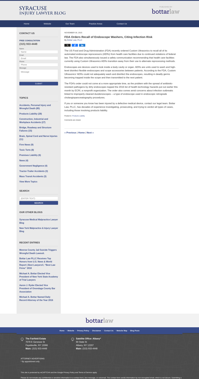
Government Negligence (32, 164)
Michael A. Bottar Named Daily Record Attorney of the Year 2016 (38, 288)
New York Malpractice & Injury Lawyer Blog (38, 227)
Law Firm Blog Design (165, 375)
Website (47, 23)
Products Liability (78, 116)
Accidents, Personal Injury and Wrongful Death (34, 106)
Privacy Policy (84, 319)
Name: (21, 49)
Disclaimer (97, 319)
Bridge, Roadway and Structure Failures (34, 128)
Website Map (121, 319)
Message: (23, 68)
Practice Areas (95, 23)
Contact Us (122, 23)
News (23, 159)
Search (38, 201)
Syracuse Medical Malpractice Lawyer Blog (37, 219)
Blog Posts (134, 319)
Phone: (22, 61)
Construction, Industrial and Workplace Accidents (38, 120)
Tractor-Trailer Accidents (33, 169)
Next (90, 132)
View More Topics (28, 179)
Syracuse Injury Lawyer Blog (42, 10)
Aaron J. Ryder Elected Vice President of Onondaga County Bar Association (38, 280)
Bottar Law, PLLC (49, 374)
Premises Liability (29, 154)
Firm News (26, 143)
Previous (70, 132)
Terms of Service (85, 362)
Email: (21, 55)
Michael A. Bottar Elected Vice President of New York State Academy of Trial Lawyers (38, 270)
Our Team (70, 23)
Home (26, 23)
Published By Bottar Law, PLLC (166, 10)
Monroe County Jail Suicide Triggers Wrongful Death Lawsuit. (37, 249)
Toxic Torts (26, 148)
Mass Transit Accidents (32, 174)
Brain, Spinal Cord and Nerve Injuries (37, 136)
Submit (38, 84)
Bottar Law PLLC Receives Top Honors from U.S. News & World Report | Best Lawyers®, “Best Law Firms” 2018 (38, 258)
